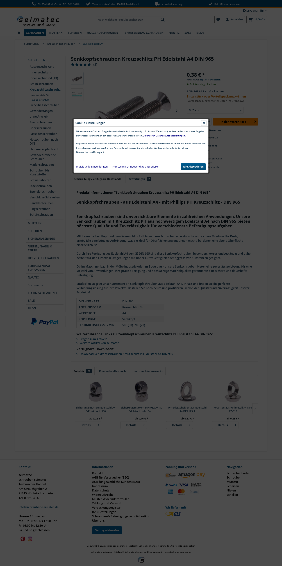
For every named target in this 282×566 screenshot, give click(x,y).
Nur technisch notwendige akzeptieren (135, 85)
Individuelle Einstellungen (92, 85)
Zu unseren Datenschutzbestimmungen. (164, 54)
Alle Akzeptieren (193, 85)
